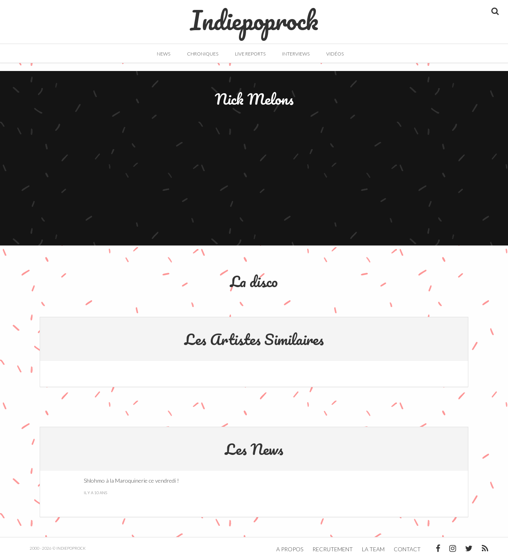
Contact (407, 549)
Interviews (296, 54)
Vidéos (335, 54)
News (163, 54)
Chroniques (202, 54)
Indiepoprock (254, 16)
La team (373, 549)
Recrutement (332, 549)
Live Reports (250, 54)
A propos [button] (289, 549)
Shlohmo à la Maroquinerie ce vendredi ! (131, 480)
